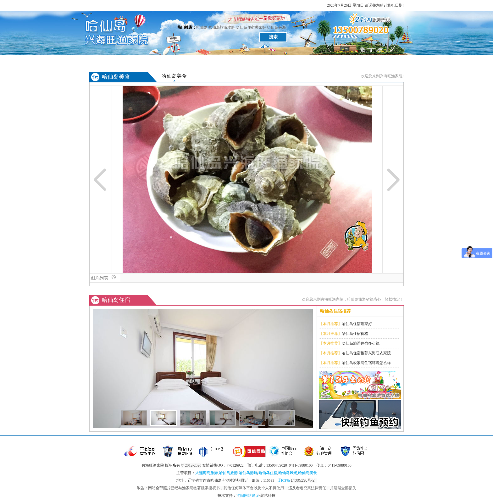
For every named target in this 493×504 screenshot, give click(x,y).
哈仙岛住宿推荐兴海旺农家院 (366, 353)
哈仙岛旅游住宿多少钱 (360, 343)
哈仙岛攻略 (262, 60)
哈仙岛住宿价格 (355, 333)
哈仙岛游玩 (248, 473)
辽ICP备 (297, 480)
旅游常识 (294, 60)
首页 (105, 60)
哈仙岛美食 (167, 60)
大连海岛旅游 (206, 473)
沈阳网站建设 (247, 495)
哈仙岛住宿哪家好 (251, 27)
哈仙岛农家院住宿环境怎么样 (366, 363)
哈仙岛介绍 (325, 60)
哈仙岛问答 (356, 60)
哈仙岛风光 (136, 60)
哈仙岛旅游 (228, 473)
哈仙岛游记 (230, 60)
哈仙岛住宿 (199, 60)
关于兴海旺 (388, 60)
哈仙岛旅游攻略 (221, 27)
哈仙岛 (202, 27)
